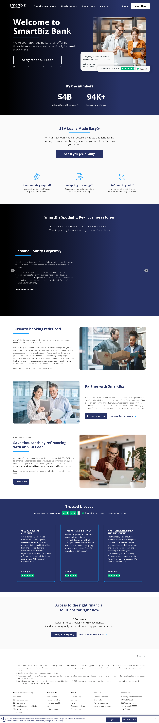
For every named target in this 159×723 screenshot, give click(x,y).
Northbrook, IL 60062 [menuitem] (129, 685)
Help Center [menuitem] (125, 689)
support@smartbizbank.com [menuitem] (131, 676)
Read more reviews (24, 279)
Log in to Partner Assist (121, 395)
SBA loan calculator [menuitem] (53, 679)
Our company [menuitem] (76, 676)
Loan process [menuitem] (51, 676)
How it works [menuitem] (51, 672)
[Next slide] (146, 260)
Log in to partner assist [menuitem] (102, 685)
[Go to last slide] (13, 260)
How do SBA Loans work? (91, 613)
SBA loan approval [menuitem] (20, 682)
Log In (125, 6)
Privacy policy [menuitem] (76, 689)
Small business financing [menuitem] (23, 672)
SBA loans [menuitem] (17, 676)
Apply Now (140, 6)
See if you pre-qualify (79, 154)
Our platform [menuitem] (99, 679)
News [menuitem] (73, 682)
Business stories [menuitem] (52, 689)
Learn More (21, 461)
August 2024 (88, 66)
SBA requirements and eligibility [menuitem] (25, 685)
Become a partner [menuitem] (101, 676)
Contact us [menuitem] (125, 672)
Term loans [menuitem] (17, 692)
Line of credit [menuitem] (18, 695)
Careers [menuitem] (74, 679)
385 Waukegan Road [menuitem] (128, 682)
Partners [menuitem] (97, 672)
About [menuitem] (73, 672)
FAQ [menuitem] (48, 685)
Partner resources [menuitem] (101, 682)
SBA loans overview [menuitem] (20, 679)
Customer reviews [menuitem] (78, 685)
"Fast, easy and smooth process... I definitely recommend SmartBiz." (97, 58)
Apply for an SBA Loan (37, 60)
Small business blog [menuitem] (53, 682)
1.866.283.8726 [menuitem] (127, 679)
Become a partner (96, 395)
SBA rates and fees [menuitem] (20, 689)
